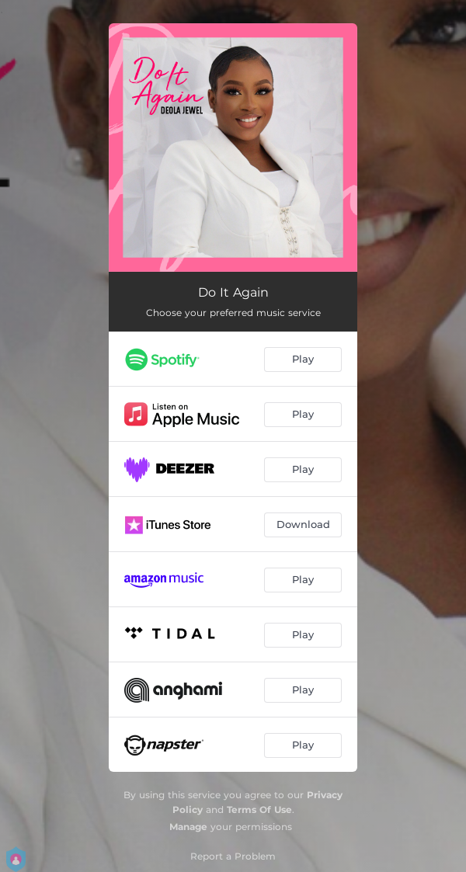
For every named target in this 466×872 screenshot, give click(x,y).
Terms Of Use (259, 809)
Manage (188, 826)
